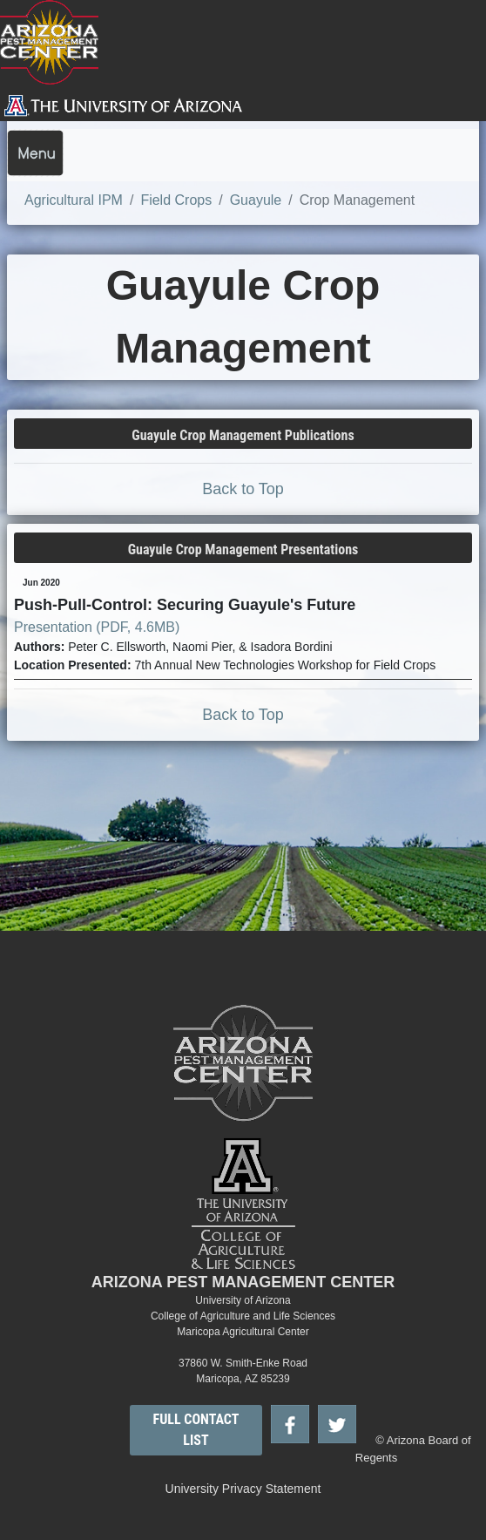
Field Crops (176, 200)
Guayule (256, 200)
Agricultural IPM (73, 200)
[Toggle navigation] (35, 153)
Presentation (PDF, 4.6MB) (96, 627)
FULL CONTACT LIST (196, 1429)
